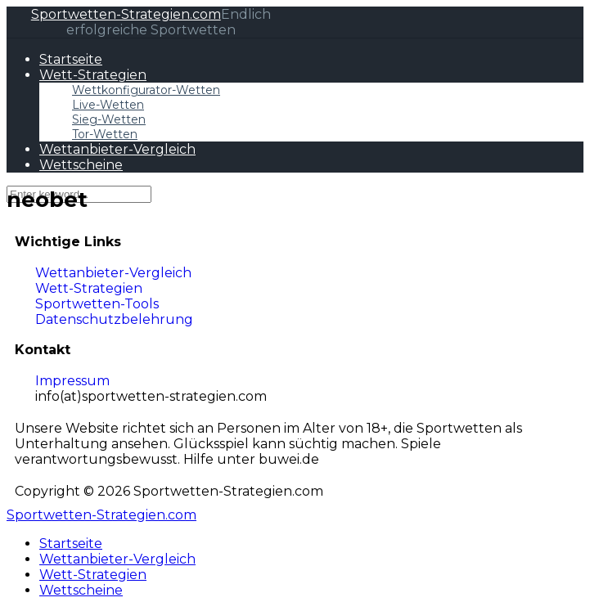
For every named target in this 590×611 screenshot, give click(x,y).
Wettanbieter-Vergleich (117, 149)
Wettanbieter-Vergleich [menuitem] (117, 559)
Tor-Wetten (104, 134)
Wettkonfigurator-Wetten (146, 90)
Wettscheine (81, 165)
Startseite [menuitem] (70, 543)
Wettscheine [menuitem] (81, 590)
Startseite (70, 59)
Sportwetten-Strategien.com (126, 14)
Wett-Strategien (92, 75)
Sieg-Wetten (109, 119)
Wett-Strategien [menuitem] (92, 574)
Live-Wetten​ (108, 104)
